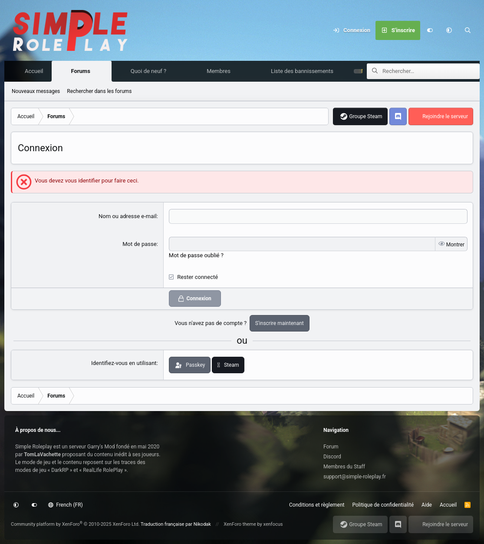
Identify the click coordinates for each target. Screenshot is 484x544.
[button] (448, 30)
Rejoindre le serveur (445, 117)
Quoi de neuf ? (151, 71)
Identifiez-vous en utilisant (124, 363)
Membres (221, 71)
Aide (426, 505)
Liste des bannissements (304, 71)
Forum (331, 447)
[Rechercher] (467, 30)
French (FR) (65, 505)
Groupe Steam (365, 117)
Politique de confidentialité (383, 505)
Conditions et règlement (317, 505)
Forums (82, 71)
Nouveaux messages (36, 92)
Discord (332, 457)
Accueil (36, 71)
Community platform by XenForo (75, 524)
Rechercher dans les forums (99, 92)
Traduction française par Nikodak (176, 524)
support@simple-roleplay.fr (354, 477)
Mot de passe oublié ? (196, 255)
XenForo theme (240, 524)
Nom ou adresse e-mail (128, 216)
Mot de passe (139, 244)
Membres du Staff (344, 467)
